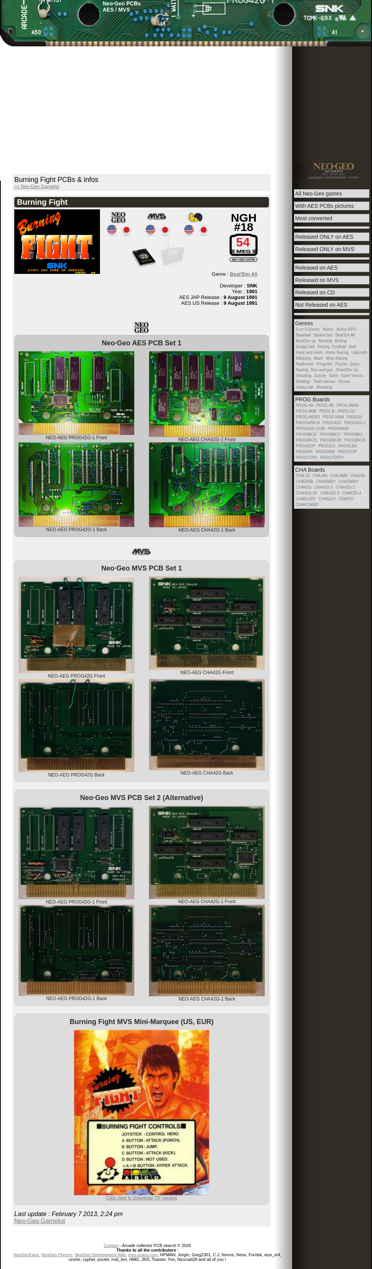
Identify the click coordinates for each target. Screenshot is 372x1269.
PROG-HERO (308, 417)
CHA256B (304, 481)
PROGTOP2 (306, 457)
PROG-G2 (346, 411)
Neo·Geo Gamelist (39, 1221)
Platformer (305, 364)
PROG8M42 (338, 428)
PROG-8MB (306, 411)
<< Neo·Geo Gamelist (36, 186)
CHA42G (303, 487)
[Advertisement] (186, 104)
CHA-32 (303, 476)
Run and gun (322, 370)
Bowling (325, 341)
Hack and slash (309, 352)
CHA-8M (320, 476)
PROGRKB (325, 452)
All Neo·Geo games (318, 193)
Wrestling (324, 387)
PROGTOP (347, 452)
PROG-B (327, 411)
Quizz (355, 364)
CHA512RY (306, 499)
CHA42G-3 (329, 493)
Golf (352, 347)
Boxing (341, 341)
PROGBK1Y (330, 434)
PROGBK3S (354, 440)
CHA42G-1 (323, 487)
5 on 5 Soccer (308, 329)
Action (328, 329)
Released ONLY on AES (324, 237)
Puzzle (341, 364)
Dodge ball (305, 347)
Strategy (303, 381)
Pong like (324, 364)
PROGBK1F (306, 434)
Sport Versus (352, 376)
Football (339, 347)
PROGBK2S (306, 440)
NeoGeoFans (26, 1254)
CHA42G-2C (307, 493)
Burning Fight (42, 202)
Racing (302, 370)
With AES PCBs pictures (324, 206)
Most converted (313, 218)
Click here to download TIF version (142, 1198)
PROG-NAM (333, 417)
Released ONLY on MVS (325, 249)
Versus (344, 381)
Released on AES (316, 268)
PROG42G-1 (355, 423)
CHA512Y (327, 499)
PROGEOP (306, 446)
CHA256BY (326, 481)
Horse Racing (337, 352)
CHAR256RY (307, 505)
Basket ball (323, 335)
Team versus (324, 381)
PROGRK (304, 452)
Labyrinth (359, 352)
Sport (333, 376)
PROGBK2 (353, 434)
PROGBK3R (331, 440)
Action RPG (346, 329)
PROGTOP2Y (332, 457)
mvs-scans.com (142, 1254)
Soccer (320, 376)
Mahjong (303, 358)
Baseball (303, 335)
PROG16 (354, 417)
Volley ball (304, 387)
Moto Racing (337, 358)
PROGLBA (347, 446)
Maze (318, 358)
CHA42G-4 (351, 493)
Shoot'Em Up (347, 370)
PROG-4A (304, 405)
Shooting (303, 376)
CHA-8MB (339, 476)
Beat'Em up (306, 341)
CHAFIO (346, 499)
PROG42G (332, 423)
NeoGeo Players (57, 1254)
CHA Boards (310, 470)
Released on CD (315, 292)
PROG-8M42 (347, 405)
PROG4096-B (308, 423)
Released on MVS (317, 280)
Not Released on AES (321, 305)
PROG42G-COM (310, 428)
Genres (304, 323)
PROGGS (326, 446)
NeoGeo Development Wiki (100, 1254)
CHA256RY (348, 481)
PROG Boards (312, 399)
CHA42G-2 (345, 487)
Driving (323, 347)
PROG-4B (324, 405)
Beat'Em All (243, 274)
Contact (111, 1245)
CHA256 (357, 476)
